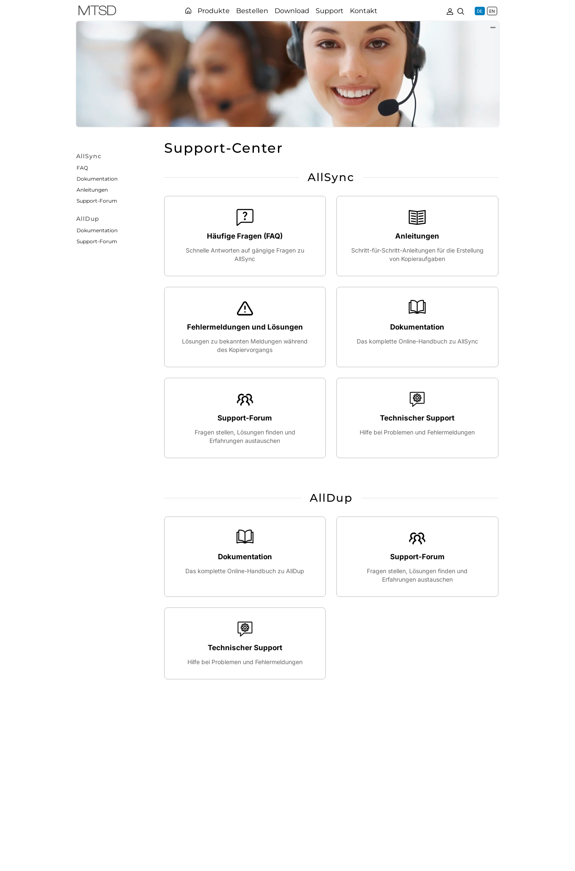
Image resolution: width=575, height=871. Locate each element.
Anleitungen (92, 190)
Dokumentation (97, 179)
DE (479, 11)
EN (492, 11)
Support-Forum (97, 201)
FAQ (82, 168)
